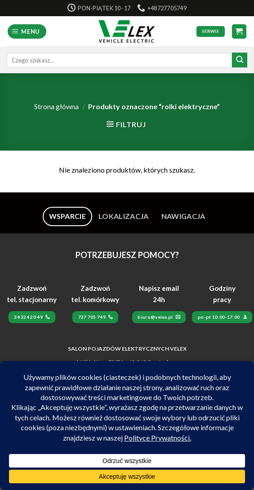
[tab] (68, 216)
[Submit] (239, 60)
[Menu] (27, 31)
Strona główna (56, 106)
